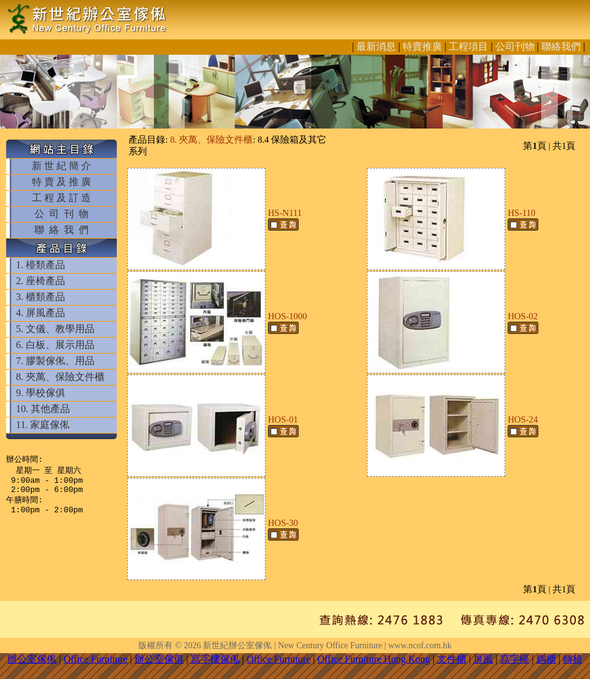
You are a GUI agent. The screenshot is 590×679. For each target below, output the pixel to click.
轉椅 (573, 659)
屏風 (483, 659)
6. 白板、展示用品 (55, 345)
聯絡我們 (561, 46)
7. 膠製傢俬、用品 (55, 360)
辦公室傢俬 (32, 659)
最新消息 (376, 46)
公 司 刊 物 (61, 213)
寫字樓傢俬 (215, 659)
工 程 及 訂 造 (61, 198)
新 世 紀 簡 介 (61, 166)
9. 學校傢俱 (40, 392)
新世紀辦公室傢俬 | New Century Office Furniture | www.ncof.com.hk (327, 645)
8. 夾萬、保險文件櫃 (60, 376)
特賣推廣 (422, 46)
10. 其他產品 (43, 408)
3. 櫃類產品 (40, 297)
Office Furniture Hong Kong (374, 659)
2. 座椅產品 (40, 281)
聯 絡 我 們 (61, 229)
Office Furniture (95, 659)
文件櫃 (451, 659)
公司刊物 (515, 46)
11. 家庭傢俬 (42, 424)
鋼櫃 (546, 659)
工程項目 (468, 46)
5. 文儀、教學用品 (55, 329)
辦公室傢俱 (159, 659)
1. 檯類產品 (40, 265)
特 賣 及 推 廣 (61, 182)
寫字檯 (514, 659)
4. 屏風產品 (40, 313)
